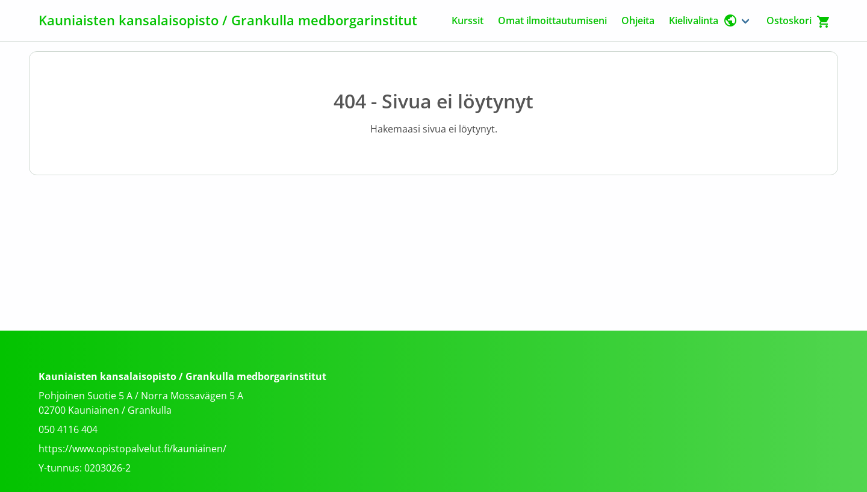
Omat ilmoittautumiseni (552, 20)
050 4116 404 (68, 429)
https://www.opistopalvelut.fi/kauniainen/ (132, 448)
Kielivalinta (703, 20)
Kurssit (467, 20)
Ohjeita (637, 20)
